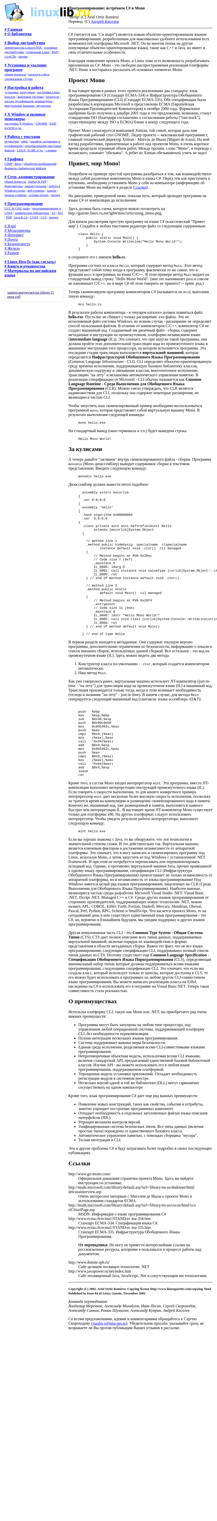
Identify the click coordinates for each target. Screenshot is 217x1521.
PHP (9, 217)
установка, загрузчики (19, 92)
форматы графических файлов (25, 168)
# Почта (11, 239)
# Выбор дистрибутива (24, 43)
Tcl (53, 213)
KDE (53, 123)
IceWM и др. (13, 128)
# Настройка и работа (23, 87)
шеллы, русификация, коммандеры (28, 101)
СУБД (34, 217)
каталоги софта (38, 74)
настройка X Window (18, 123)
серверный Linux (37, 52)
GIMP (8, 164)
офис (24, 141)
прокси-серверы (15, 195)
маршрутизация (35, 186)
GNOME (41, 123)
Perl (60, 213)
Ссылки (139, 187)
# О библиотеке (18, 34)
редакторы (11, 141)
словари (51, 150)
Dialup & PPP (37, 181)
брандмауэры (13, 186)
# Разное (11, 253)
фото (18, 164)
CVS (43, 217)
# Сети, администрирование (29, 177)
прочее (23, 56)
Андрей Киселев (105, 21)
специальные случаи (18, 79)
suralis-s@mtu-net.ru (109, 1373)
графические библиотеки (32, 213)
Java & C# (21, 217)
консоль (9, 97)
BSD (55, 52)
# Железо (12, 248)
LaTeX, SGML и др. (30, 150)
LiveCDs (10, 56)
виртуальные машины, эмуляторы (27, 105)
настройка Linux (48, 92)
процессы (52, 97)
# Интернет (14, 235)
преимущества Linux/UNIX (23, 47)
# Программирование (23, 204)
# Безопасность (17, 244)
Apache (52, 190)
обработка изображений (40, 164)
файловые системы (31, 97)
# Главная (13, 29)
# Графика (13, 159)
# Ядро (10, 226)
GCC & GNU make (17, 208)
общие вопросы (15, 74)
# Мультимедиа (17, 230)
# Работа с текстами (22, 137)
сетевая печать (38, 195)
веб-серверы (35, 190)
